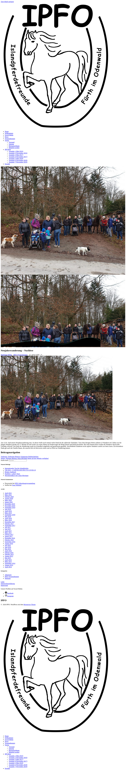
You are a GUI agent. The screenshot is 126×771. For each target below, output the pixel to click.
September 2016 (10, 542)
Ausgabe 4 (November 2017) (18, 157)
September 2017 (10, 525)
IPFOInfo (8, 149)
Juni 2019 (8, 509)
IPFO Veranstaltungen (20, 355)
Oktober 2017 (9, 524)
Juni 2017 (8, 529)
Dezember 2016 (10, 538)
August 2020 (9, 498)
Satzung (11, 144)
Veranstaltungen (10, 139)
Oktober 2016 (9, 540)
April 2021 (8, 493)
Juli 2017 (8, 527)
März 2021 (8, 495)
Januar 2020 (9, 502)
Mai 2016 (8, 549)
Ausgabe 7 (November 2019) (18, 162)
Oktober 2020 (9, 497)
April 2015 (8, 560)
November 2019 (10, 506)
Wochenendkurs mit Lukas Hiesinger (16, 475)
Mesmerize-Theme (30, 604)
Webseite (8, 578)
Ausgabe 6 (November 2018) (18, 160)
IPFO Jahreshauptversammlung (25, 483)
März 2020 (8, 500)
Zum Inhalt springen (7, 2)
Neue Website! (16, 485)
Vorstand (11, 142)
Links (2, 582)
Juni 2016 (8, 547)
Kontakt (7, 164)
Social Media (9, 135)
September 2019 (10, 507)
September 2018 (10, 515)
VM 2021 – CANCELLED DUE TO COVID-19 (20, 470)
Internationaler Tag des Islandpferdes (16, 468)
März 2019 (8, 513)
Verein (7, 140)
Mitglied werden (14, 148)
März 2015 (8, 561)
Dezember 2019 (10, 504)
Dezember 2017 (10, 522)
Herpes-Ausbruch (10, 472)
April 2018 (8, 518)
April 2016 (8, 551)
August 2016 (9, 543)
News (6, 137)
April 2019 (8, 511)
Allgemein (8, 575)
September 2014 (10, 563)
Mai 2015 (8, 558)
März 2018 (8, 520)
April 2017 (8, 531)
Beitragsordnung (14, 146)
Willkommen (9, 133)
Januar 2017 (9, 536)
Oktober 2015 (9, 554)
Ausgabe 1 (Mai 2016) (16, 151)
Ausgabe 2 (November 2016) (18, 153)
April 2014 (8, 567)
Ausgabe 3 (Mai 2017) (16, 155)
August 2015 (9, 556)
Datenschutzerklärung (8, 583)
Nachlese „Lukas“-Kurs (12, 474)
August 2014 (9, 565)
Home (7, 131)
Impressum (4, 585)
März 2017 (8, 533)
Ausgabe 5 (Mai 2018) (16, 158)
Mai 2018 (8, 516)
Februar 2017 (9, 534)
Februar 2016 (9, 552)
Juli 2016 (8, 545)
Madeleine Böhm (6, 355)
